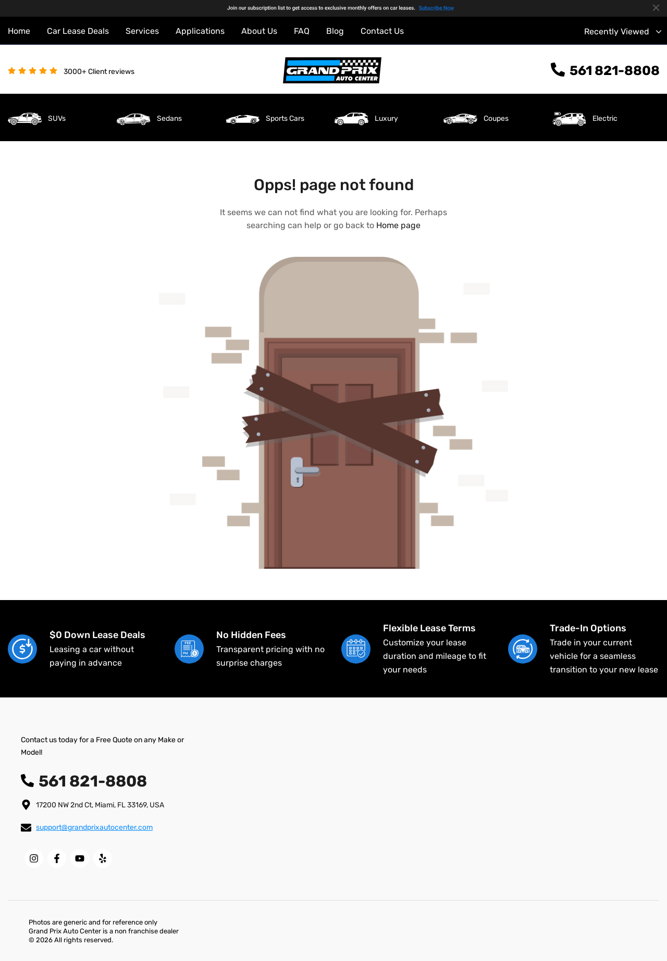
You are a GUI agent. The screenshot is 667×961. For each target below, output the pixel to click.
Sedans (169, 118)
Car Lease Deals (78, 31)
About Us (259, 31)
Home (19, 31)
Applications (200, 31)
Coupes (496, 118)
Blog (335, 31)
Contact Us (382, 31)
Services (142, 31)
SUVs (57, 118)
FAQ (302, 31)
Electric (604, 118)
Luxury (386, 118)
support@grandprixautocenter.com (94, 827)
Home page (398, 225)
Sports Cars (285, 118)
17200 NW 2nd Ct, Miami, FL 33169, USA (100, 805)
